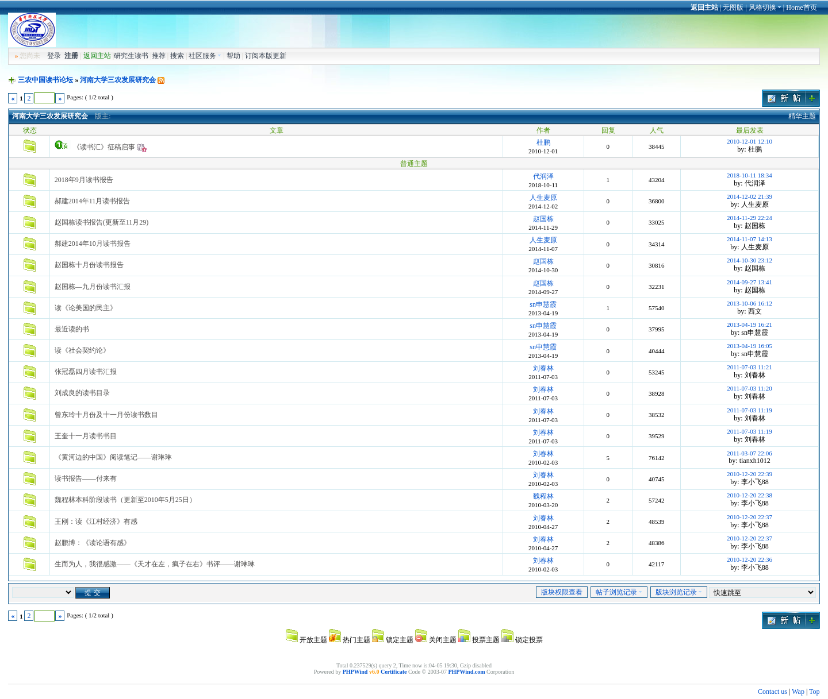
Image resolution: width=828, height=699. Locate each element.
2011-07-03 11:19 (749, 410)
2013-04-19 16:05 (749, 345)
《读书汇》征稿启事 (104, 147)
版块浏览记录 (679, 592)
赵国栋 (543, 219)
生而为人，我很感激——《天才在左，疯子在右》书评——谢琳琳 (155, 564)
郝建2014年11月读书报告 (93, 201)
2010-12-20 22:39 (749, 473)
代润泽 (543, 176)
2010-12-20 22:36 (749, 559)
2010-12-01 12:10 (749, 141)
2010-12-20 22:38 (749, 495)
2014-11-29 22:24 (749, 217)
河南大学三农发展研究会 (118, 80)
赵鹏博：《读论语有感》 (93, 543)
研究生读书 (131, 56)
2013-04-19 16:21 (749, 324)
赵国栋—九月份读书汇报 (93, 287)
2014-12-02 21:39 (749, 196)
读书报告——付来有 (86, 478)
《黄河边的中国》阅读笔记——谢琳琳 (113, 457)
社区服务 (205, 56)
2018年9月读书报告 (84, 180)
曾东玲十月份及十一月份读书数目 (106, 415)
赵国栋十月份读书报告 (89, 265)
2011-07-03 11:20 (749, 388)
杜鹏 (543, 142)
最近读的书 (72, 329)
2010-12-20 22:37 (749, 516)
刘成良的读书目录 (82, 393)
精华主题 (802, 116)
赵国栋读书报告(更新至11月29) (102, 222)
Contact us (772, 692)
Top (814, 692)
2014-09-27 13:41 (749, 282)
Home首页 (801, 7)
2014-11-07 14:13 (749, 238)
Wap (798, 692)
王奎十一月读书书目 (86, 436)
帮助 (233, 56)
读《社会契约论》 (82, 350)
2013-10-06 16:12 (749, 303)
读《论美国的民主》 (86, 308)
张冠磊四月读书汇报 (86, 372)
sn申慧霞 (543, 304)
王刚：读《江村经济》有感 (96, 522)
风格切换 (765, 7)
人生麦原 (543, 198)
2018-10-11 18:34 (749, 175)
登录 (54, 56)
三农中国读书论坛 (45, 80)
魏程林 (543, 496)
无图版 (733, 7)
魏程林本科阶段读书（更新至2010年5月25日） (125, 500)
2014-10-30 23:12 (749, 260)
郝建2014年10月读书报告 (93, 244)
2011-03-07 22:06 (749, 453)
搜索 (177, 56)
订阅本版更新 (265, 56)
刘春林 (543, 368)
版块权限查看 (561, 592)
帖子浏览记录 (619, 592)
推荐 (159, 56)
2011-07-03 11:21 (749, 367)
